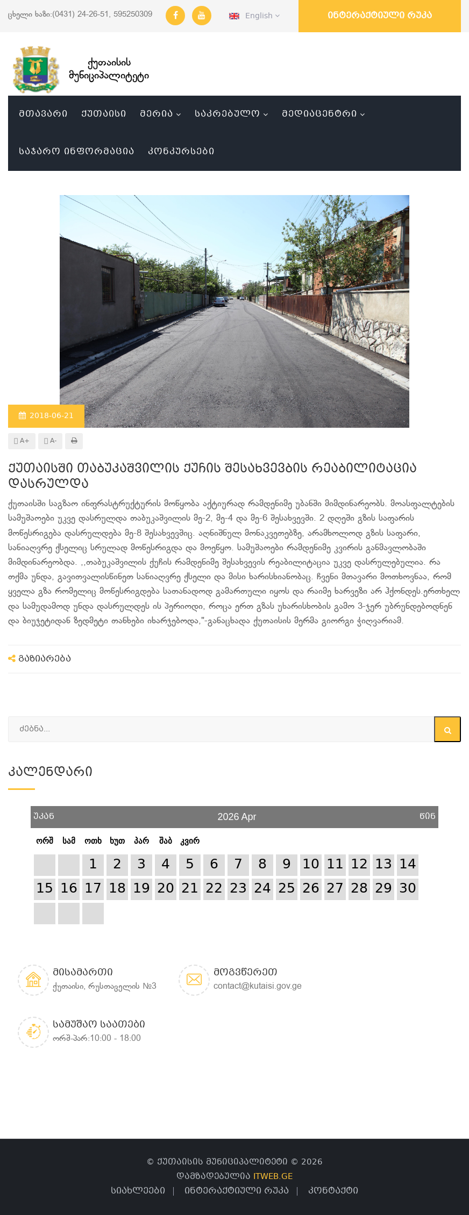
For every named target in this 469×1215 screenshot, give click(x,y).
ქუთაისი (103, 114)
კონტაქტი (333, 1191)
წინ (428, 812)
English (254, 16)
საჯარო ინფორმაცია (76, 152)
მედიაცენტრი (319, 114)
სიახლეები (138, 1191)
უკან (43, 812)
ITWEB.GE (273, 1176)
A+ (22, 441)
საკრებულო (227, 114)
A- (50, 441)
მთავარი (43, 114)
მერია (156, 114)
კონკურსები (181, 152)
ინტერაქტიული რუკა (380, 16)
